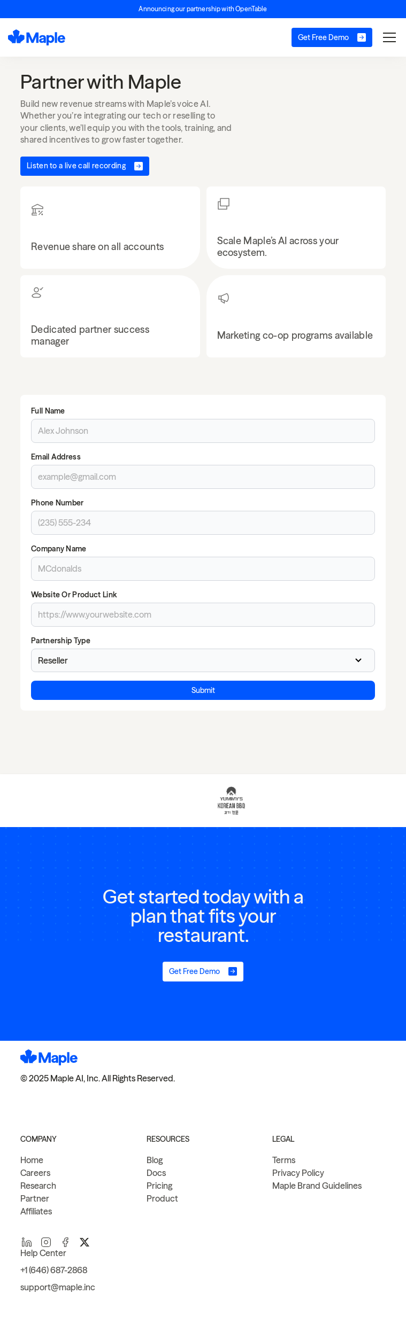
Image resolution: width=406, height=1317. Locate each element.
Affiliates (36, 1211)
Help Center (43, 1253)
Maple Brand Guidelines (317, 1185)
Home (31, 1160)
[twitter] (84, 1242)
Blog (155, 1160)
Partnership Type (60, 640)
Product (162, 1198)
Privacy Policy (298, 1172)
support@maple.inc (57, 1287)
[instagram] (46, 1242)
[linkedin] (26, 1242)
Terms (283, 1160)
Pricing (159, 1185)
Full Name (48, 411)
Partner (34, 1198)
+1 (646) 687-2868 (53, 1270)
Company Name (59, 549)
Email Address (56, 457)
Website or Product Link (74, 594)
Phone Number (57, 503)
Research (38, 1185)
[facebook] (65, 1242)
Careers (35, 1172)
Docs (156, 1172)
